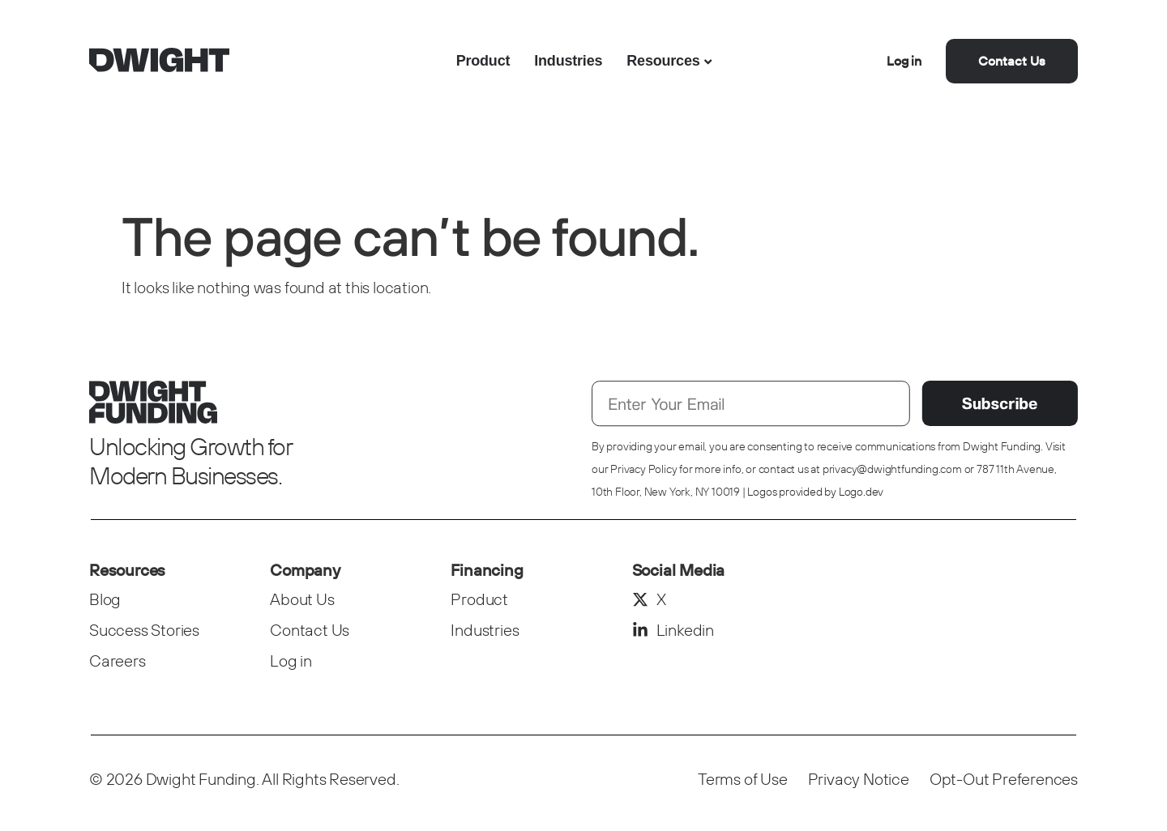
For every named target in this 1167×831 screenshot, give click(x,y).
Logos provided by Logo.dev (815, 491)
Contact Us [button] (1011, 61)
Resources (662, 61)
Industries (568, 61)
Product (483, 61)
